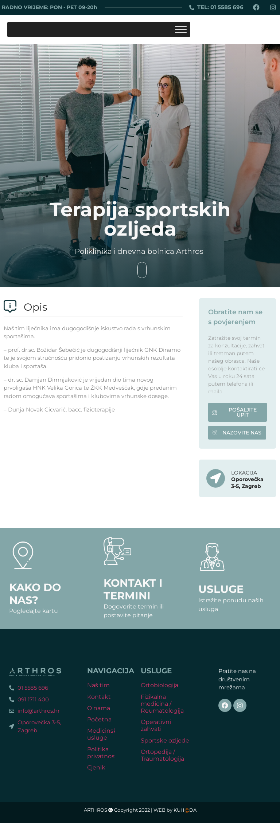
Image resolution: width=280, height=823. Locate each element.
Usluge (221, 589)
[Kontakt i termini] (117, 551)
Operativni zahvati (156, 725)
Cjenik (96, 767)
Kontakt (99, 696)
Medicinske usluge (104, 734)
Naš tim (98, 685)
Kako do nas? (35, 593)
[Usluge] (212, 557)
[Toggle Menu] (181, 29)
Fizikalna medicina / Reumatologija (162, 703)
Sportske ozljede (165, 740)
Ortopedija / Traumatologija (162, 755)
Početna (99, 719)
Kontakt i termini (133, 589)
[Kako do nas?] (23, 555)
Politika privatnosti (102, 753)
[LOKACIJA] (215, 478)
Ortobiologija (159, 685)
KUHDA (185, 810)
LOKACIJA (244, 472)
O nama (98, 708)
